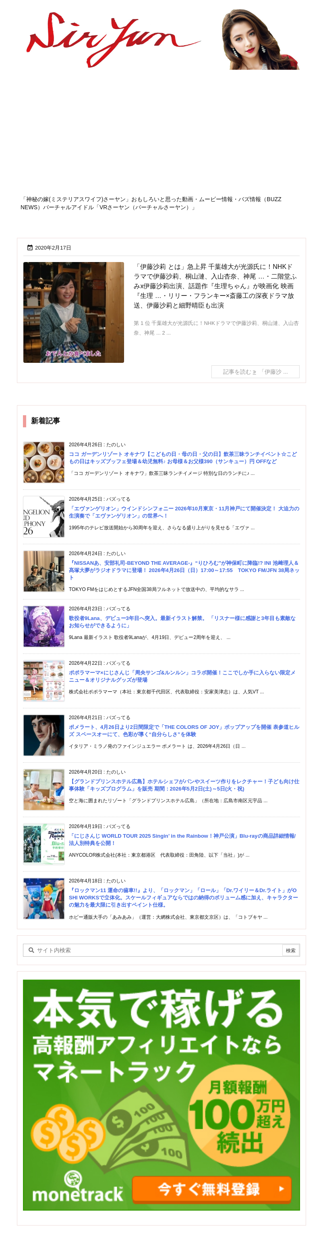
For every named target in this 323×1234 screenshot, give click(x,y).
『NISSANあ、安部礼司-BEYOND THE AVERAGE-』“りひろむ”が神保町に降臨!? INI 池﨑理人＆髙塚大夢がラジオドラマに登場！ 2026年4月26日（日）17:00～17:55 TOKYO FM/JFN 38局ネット (184, 570)
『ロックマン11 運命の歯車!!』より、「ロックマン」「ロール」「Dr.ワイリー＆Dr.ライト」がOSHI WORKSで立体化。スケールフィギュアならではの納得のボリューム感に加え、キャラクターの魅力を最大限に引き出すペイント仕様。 (183, 897)
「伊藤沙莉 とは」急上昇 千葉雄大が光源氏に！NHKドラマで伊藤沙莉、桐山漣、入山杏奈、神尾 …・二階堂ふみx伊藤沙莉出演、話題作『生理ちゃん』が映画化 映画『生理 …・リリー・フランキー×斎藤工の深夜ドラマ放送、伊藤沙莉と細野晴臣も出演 (215, 286)
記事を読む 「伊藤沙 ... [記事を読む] (255, 371)
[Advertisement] (161, 135)
